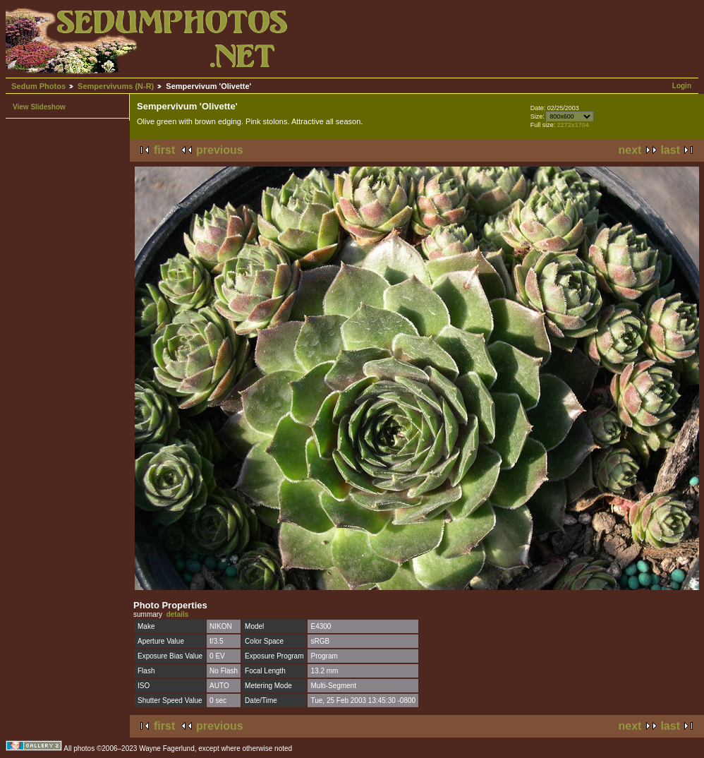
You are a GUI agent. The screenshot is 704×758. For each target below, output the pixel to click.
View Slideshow (39, 107)
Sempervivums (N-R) (116, 86)
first (164, 150)
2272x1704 (573, 124)
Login (681, 86)
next (630, 150)
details (177, 614)
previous (219, 150)
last (670, 150)
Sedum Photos (38, 86)
